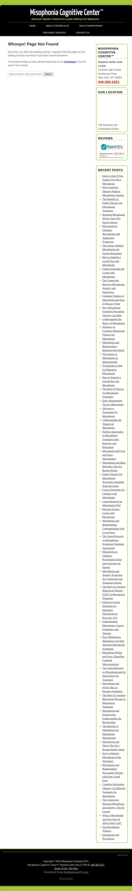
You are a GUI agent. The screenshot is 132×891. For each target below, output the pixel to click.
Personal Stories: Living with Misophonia (111, 513)
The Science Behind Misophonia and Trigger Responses (112, 249)
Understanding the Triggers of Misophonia (111, 424)
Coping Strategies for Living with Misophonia (113, 273)
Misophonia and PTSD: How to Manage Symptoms (112, 687)
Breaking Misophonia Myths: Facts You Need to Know (113, 218)
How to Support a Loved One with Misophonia (111, 261)
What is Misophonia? (91, 26)
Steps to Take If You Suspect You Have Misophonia (112, 180)
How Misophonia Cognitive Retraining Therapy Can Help (113, 311)
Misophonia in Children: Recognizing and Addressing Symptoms (111, 234)
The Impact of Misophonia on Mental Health (110, 358)
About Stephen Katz (57, 26)
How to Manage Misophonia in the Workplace (111, 757)
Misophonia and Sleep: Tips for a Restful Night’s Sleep (113, 745)
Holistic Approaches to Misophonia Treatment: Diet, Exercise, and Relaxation (112, 439)
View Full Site (66, 878)
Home (32, 26)
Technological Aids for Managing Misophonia (112, 369)
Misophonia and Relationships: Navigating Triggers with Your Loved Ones (112, 773)
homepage (69, 61)
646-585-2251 (108, 82)
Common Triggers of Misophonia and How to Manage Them (113, 300)
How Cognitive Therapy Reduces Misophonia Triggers (113, 191)
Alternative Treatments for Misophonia (110, 412)
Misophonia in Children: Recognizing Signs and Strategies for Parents (112, 559)
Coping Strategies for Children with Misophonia (113, 493)
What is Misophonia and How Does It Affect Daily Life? (112, 819)
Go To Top (122, 855)
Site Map (73, 868)
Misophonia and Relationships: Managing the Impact (113, 346)
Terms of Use (60, 868)
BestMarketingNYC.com (76, 872)
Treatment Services (54, 33)
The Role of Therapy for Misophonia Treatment (113, 393)
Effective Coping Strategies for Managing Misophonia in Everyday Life (111, 610)
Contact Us (83, 33)
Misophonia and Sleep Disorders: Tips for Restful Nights (113, 466)
